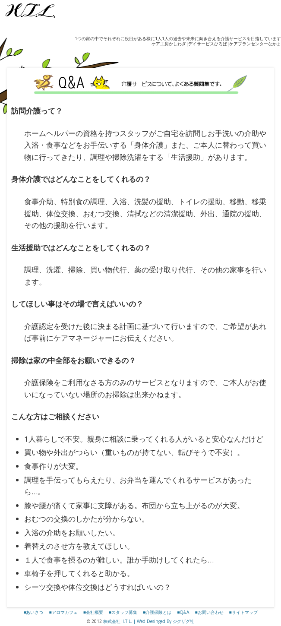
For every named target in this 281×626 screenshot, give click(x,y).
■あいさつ (33, 612)
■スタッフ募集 (123, 612)
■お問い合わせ (209, 612)
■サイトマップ (243, 612)
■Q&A (183, 612)
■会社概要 (93, 612)
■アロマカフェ (63, 612)
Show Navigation (8, 51)
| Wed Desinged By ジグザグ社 (163, 621)
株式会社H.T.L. (117, 621)
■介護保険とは (157, 612)
